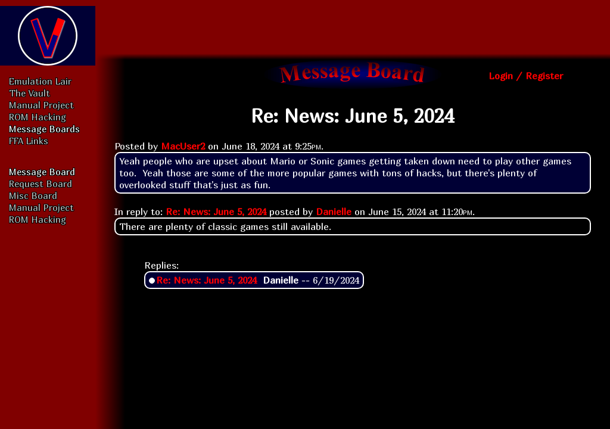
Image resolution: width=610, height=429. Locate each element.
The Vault (29, 93)
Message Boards (44, 128)
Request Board (40, 183)
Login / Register (525, 76)
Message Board (42, 171)
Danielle (333, 211)
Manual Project (41, 105)
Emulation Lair (40, 81)
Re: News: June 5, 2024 (216, 211)
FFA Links (28, 140)
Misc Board (33, 195)
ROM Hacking (37, 116)
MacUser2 (183, 146)
